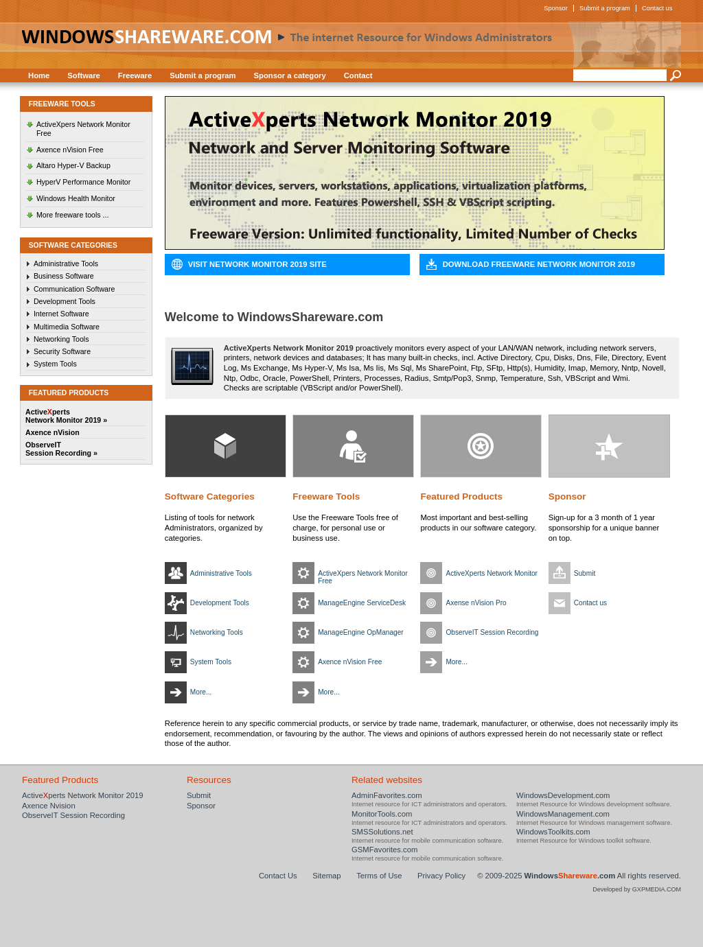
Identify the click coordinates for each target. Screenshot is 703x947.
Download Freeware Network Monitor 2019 (539, 264)
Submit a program (604, 8)
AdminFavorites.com (387, 795)
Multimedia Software (67, 327)
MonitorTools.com (382, 814)
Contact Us (278, 876)
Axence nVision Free (70, 149)
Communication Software (74, 289)
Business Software (64, 276)
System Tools (55, 364)
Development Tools (64, 301)
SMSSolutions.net (382, 832)
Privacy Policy (441, 876)
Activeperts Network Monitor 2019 (82, 795)
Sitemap (326, 876)
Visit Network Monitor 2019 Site (257, 264)
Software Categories (210, 496)
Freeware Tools (326, 496)
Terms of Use (379, 876)
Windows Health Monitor (75, 198)
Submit (585, 573)
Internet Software (61, 313)
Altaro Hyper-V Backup (73, 165)
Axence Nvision (49, 806)
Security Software (62, 351)
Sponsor (556, 8)
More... (201, 692)
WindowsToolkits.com (553, 832)
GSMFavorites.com (384, 849)
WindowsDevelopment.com (563, 795)
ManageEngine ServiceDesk (362, 603)
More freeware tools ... (72, 215)
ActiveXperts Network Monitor (492, 573)
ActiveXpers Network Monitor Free (83, 128)
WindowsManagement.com (563, 814)
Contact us (657, 8)
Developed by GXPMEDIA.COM (636, 889)
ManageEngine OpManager (361, 632)
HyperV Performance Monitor (83, 182)
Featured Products (461, 496)
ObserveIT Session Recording (492, 632)
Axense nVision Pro (476, 603)
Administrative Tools (66, 263)
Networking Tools (61, 339)
